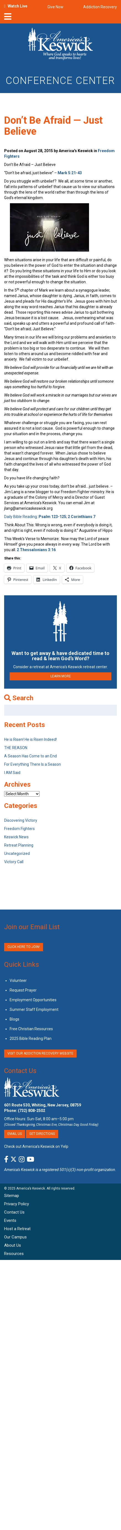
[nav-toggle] (7, 18)
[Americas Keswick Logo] (60, 45)
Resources (14, 1253)
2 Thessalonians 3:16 (36, 550)
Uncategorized (17, 853)
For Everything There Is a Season (32, 764)
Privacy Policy (16, 1203)
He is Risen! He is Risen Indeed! (30, 739)
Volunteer (18, 980)
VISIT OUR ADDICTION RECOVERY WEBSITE (40, 1053)
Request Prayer (23, 990)
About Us (12, 1245)
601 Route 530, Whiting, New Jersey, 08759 (42, 1105)
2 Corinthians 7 (81, 516)
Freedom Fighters (19, 828)
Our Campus (15, 1237)
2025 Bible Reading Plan (31, 1038)
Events (10, 1220)
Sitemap (11, 1195)
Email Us (14, 1134)
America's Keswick (19, 1169)
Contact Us (20, 1071)
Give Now (55, 7)
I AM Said (12, 772)
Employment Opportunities (33, 1000)
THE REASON (15, 748)
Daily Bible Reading (20, 516)
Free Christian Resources (31, 1029)
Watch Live (17, 6)
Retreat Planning (18, 845)
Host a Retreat (17, 1228)
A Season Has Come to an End (30, 756)
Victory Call (13, 862)
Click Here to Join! (23, 947)
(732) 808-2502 (31, 1110)
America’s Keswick (30, 1188)
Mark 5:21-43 (70, 173)
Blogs (14, 1019)
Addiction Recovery (100, 7)
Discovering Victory (20, 820)
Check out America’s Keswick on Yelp (36, 1146)
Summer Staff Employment (34, 1009)
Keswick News (16, 837)
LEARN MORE (60, 676)
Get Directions (42, 1134)
